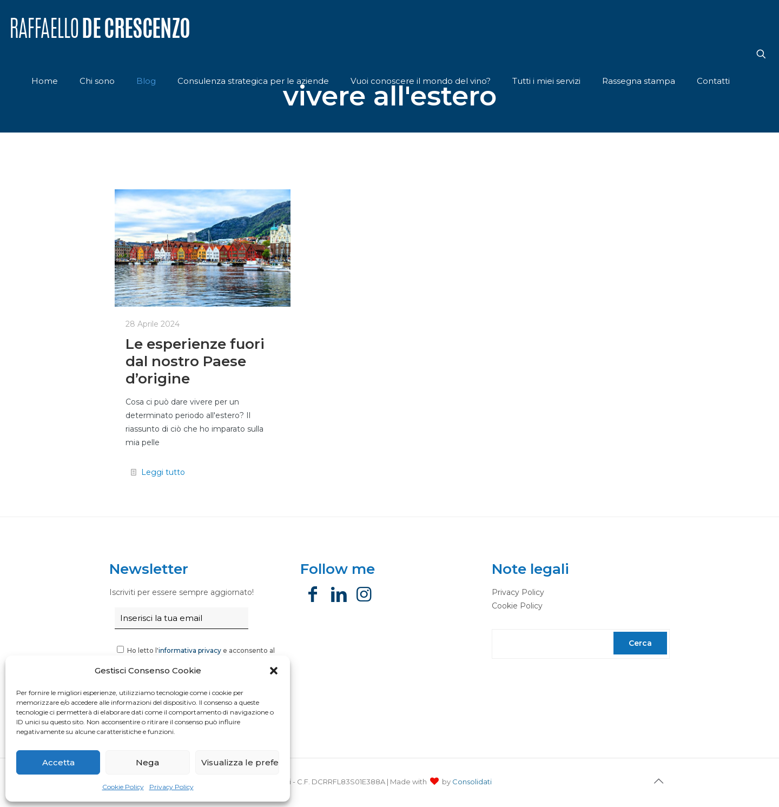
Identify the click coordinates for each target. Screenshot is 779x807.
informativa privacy (190, 650)
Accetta (58, 762)
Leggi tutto (163, 472)
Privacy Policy (171, 787)
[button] (273, 670)
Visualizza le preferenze (240, 762)
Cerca (640, 643)
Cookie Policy (123, 787)
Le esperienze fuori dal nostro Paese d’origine (195, 361)
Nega (147, 762)
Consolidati (472, 781)
